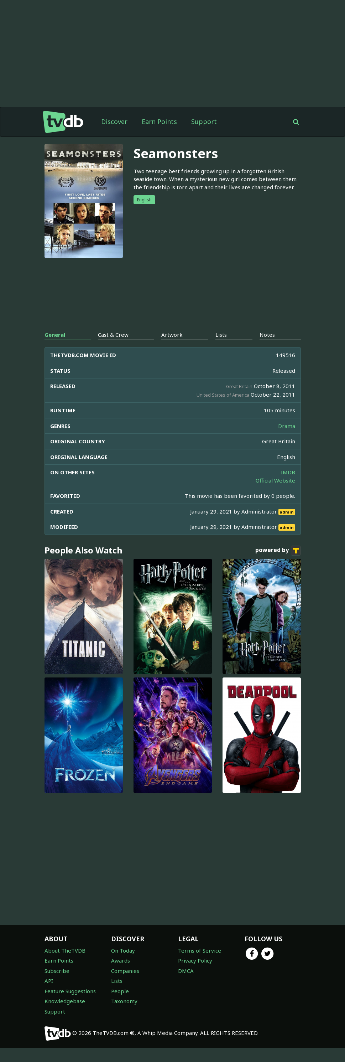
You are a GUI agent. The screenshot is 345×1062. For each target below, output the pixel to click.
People (120, 991)
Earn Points (159, 121)
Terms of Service (199, 950)
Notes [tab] (267, 334)
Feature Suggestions (70, 991)
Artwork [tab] (172, 334)
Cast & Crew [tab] (113, 334)
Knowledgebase (65, 1001)
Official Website (275, 480)
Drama (286, 425)
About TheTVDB (65, 950)
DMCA (186, 970)
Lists (116, 980)
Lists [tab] (221, 334)
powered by (278, 551)
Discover (114, 121)
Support (204, 121)
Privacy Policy (195, 960)
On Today (123, 950)
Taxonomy (124, 1001)
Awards (120, 960)
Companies (125, 970)
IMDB (288, 472)
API (49, 980)
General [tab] (55, 334)
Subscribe (57, 970)
